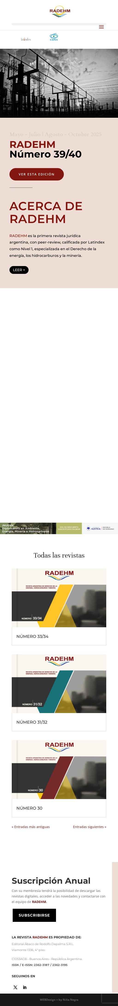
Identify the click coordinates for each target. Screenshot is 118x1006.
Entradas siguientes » (89, 827)
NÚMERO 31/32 (31, 722)
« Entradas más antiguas (31, 827)
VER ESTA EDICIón (37, 174)
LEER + (19, 270)
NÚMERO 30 (29, 808)
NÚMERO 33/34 (32, 636)
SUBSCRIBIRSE (34, 915)
